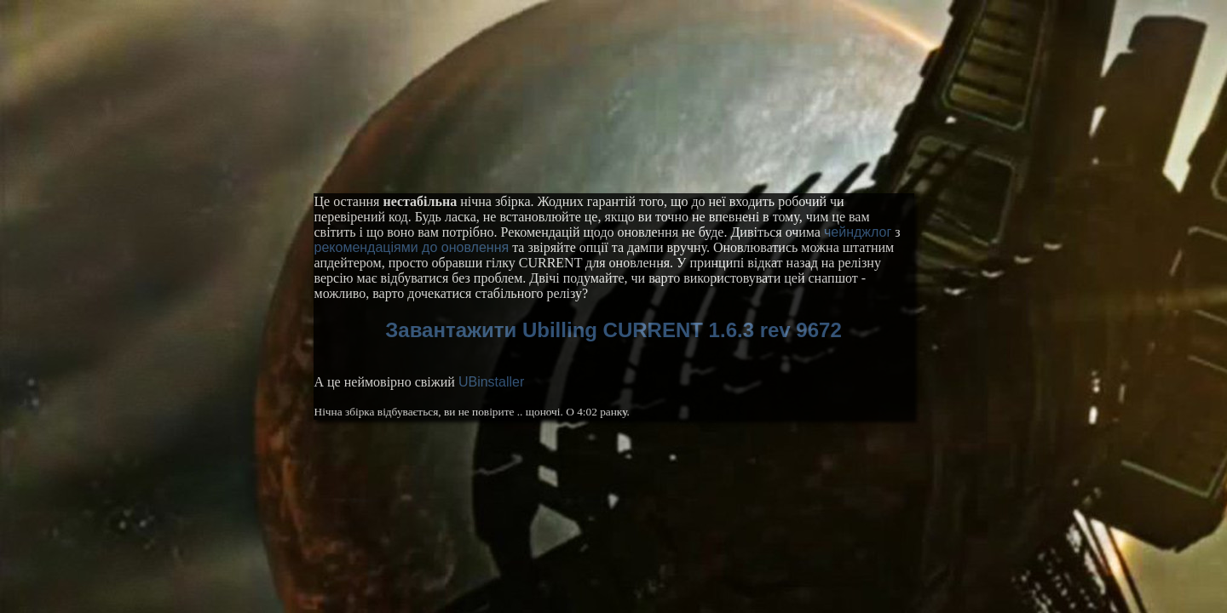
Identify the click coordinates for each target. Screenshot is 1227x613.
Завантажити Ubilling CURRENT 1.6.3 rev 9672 (613, 329)
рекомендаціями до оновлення (412, 247)
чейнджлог (857, 232)
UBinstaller (491, 382)
